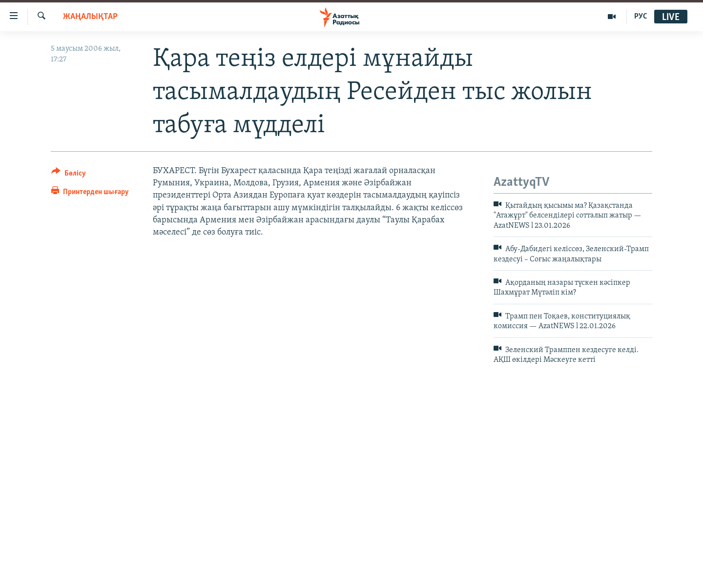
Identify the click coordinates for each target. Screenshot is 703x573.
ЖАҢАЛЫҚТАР (90, 16)
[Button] (68, 175)
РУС (640, 16)
